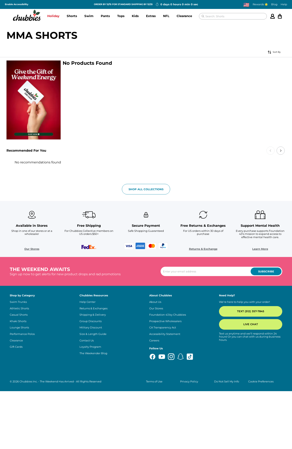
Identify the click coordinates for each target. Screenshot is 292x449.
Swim (88, 16)
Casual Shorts (19, 396)
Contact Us (86, 421)
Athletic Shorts (19, 389)
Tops (121, 16)
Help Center (87, 383)
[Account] (272, 16)
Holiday (53, 16)
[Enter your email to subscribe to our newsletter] (221, 352)
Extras (151, 16)
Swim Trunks (18, 383)
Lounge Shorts (19, 408)
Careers (154, 421)
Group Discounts (90, 402)
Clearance (184, 16)
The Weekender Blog (93, 434)
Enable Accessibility (16, 4)
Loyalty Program (90, 428)
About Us (155, 383)
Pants (105, 16)
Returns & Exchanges (93, 389)
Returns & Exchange (203, 330)
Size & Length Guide (92, 415)
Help (284, 4)
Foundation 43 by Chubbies (167, 396)
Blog (274, 4)
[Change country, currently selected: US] (246, 4)
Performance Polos (22, 415)
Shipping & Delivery (92, 396)
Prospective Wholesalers (165, 402)
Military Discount (90, 408)
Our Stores (31, 330)
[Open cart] (279, 16)
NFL (166, 16)
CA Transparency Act (162, 408)
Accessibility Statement (164, 415)
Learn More (260, 330)
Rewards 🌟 (260, 4)
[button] (53, 16)
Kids (135, 16)
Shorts (72, 16)
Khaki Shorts (18, 402)
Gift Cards (16, 428)
